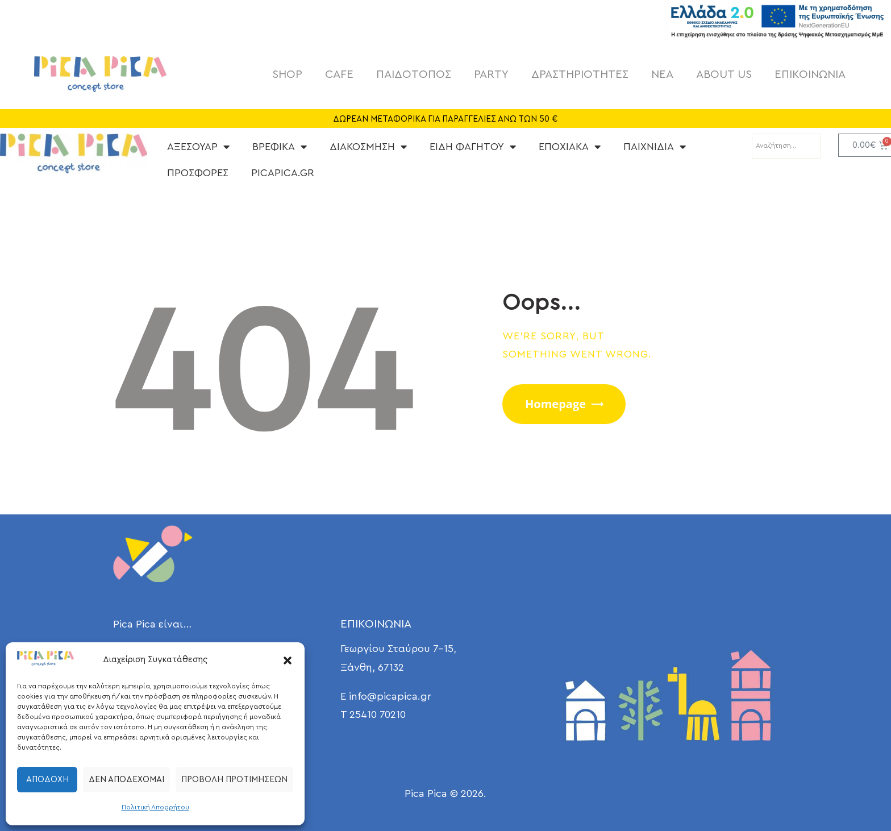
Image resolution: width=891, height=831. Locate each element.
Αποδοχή (47, 779)
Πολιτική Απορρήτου (155, 807)
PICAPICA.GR (282, 173)
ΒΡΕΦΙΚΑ (279, 146)
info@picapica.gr (390, 696)
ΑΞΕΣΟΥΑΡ (198, 146)
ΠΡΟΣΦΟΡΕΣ (197, 173)
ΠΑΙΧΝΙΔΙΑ (654, 146)
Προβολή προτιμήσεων (234, 779)
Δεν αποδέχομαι (126, 779)
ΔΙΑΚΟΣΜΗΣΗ (368, 146)
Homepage (555, 404)
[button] (287, 660)
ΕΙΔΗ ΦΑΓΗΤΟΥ (473, 146)
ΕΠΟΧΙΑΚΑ (570, 146)
